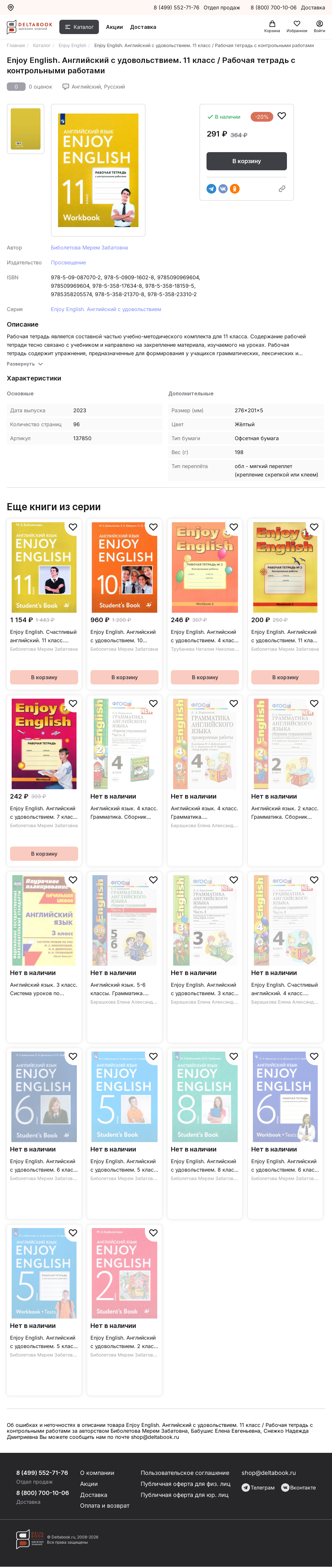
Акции (114, 27)
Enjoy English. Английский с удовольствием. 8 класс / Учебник (204, 1166)
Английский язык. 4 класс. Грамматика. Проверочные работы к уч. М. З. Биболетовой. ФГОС (204, 813)
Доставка (143, 27)
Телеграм (258, 1487)
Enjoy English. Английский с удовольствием (106, 309)
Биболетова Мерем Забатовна (89, 247)
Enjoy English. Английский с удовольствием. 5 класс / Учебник (123, 1166)
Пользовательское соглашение (186, 1472)
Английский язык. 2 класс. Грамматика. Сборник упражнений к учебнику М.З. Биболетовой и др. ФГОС (285, 813)
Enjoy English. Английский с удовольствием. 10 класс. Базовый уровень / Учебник (123, 637)
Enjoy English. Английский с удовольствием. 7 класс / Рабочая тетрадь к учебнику (43, 813)
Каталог (84, 27)
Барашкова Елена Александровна (209, 825)
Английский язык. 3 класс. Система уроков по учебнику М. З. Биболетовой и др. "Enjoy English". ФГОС (43, 989)
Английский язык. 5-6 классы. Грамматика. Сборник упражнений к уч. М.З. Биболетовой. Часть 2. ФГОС (120, 989)
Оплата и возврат (105, 1505)
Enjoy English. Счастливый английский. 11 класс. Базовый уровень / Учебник (43, 637)
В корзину (246, 161)
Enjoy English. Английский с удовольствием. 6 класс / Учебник (43, 1166)
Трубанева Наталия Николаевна (206, 649)
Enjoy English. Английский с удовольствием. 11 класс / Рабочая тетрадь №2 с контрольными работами (285, 637)
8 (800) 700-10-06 (274, 7)
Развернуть (21, 364)
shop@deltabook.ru (269, 1472)
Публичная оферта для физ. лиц (186, 1483)
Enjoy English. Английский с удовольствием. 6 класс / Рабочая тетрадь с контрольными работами (284, 1166)
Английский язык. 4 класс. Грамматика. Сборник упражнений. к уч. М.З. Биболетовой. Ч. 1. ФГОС (124, 813)
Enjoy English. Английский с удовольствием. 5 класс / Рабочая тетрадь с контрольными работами (43, 1342)
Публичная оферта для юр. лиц (185, 1494)
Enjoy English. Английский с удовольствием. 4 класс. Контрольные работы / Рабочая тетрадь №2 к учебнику (205, 637)
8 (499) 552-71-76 (176, 7)
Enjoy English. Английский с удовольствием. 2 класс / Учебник (123, 1342)
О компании (97, 1472)
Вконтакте (298, 1487)
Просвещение (68, 262)
